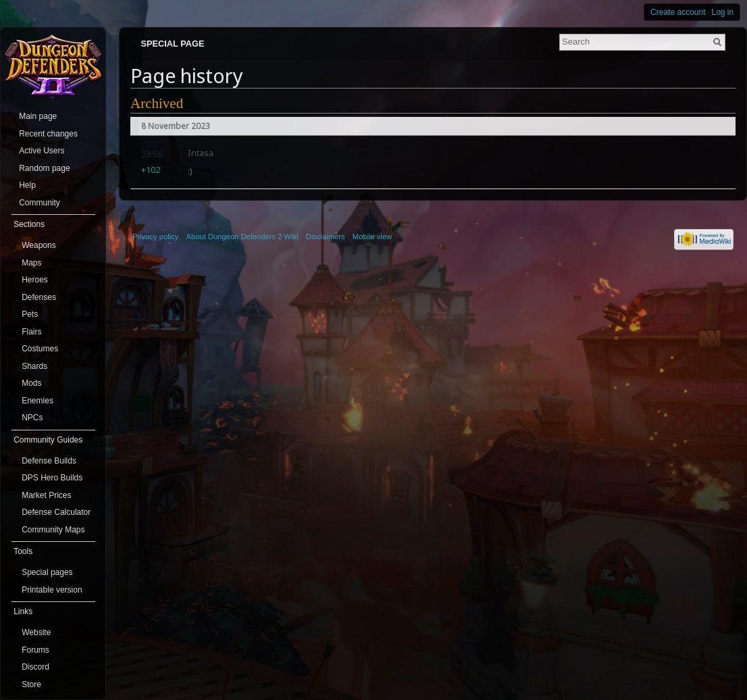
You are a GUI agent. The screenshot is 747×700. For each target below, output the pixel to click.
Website (36, 632)
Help (27, 185)
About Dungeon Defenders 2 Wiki (242, 236)
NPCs (32, 417)
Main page (38, 116)
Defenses (39, 297)
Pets (30, 314)
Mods (31, 383)
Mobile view (372, 236)
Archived (156, 103)
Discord (35, 667)
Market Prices (46, 495)
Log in (723, 12)
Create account (677, 12)
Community (39, 202)
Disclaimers (325, 236)
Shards (34, 366)
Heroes (35, 279)
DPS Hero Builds (52, 477)
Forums (35, 650)
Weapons (38, 245)
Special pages (47, 572)
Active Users (41, 150)
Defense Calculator (56, 512)
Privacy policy (155, 236)
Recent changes (48, 134)
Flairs (31, 331)
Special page (172, 44)
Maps (31, 263)
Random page (44, 168)
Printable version (52, 590)
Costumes (40, 348)
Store (31, 684)
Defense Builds (49, 461)
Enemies (37, 400)
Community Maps (53, 529)
